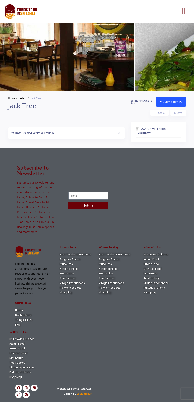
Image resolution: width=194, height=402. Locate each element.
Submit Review (171, 102)
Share (160, 113)
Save (178, 112)
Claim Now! (144, 132)
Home (11, 98)
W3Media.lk (84, 394)
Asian (22, 98)
